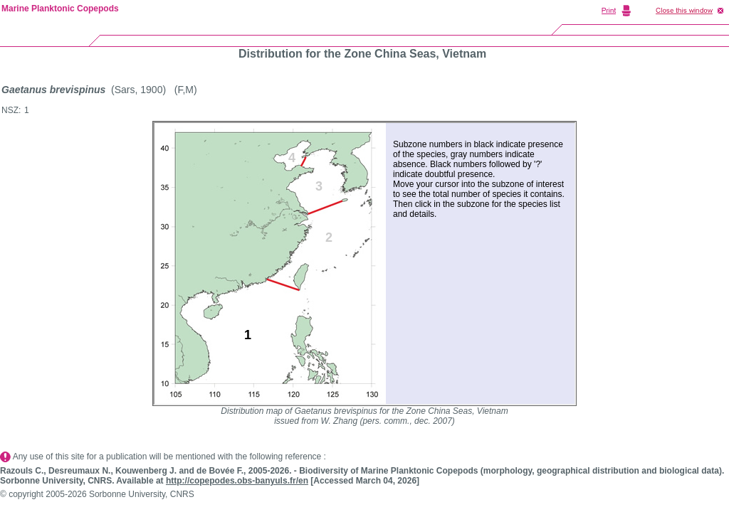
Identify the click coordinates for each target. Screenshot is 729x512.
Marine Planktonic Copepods (60, 9)
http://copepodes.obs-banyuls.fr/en (237, 481)
